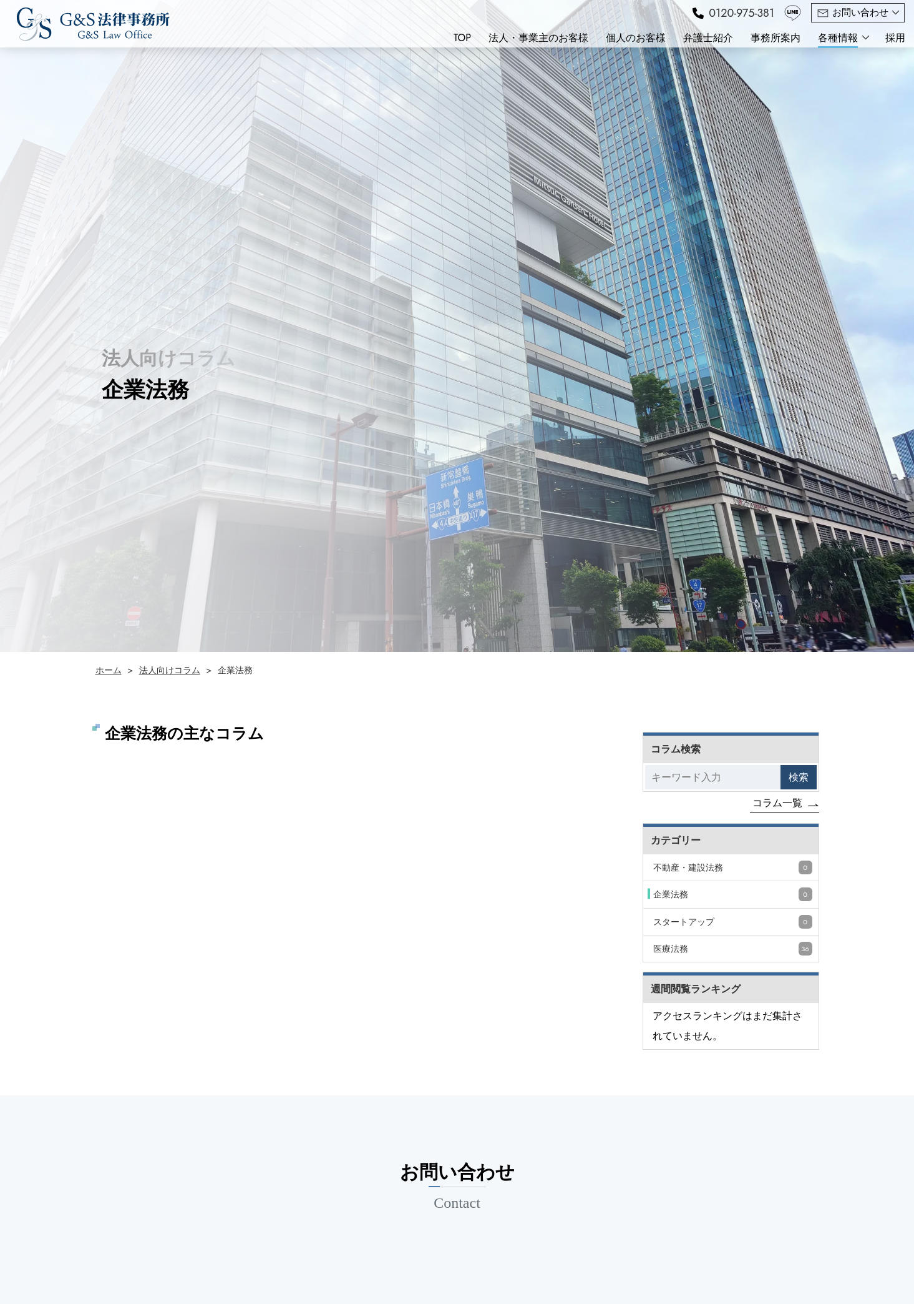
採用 (895, 38)
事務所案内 (775, 38)
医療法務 (732, 949)
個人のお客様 (636, 38)
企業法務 (732, 894)
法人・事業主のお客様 (538, 38)
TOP (462, 38)
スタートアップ (732, 922)
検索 (799, 777)
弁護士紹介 (708, 38)
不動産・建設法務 (732, 867)
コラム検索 (676, 749)
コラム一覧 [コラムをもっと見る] (777, 803)
